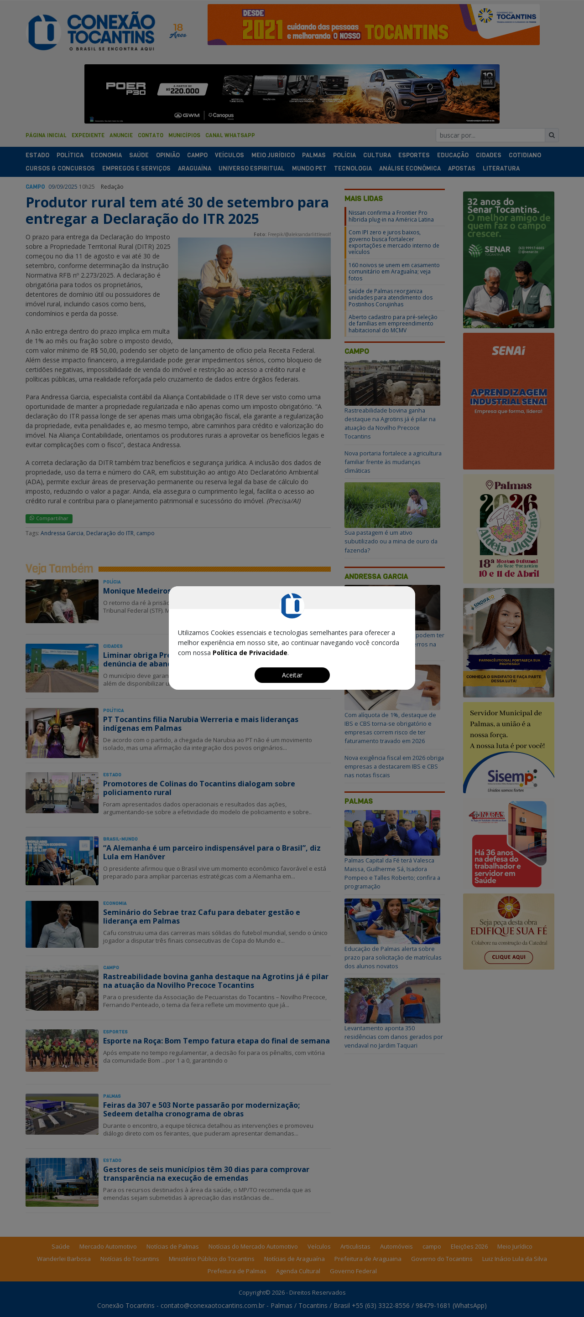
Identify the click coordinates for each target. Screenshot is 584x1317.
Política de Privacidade (250, 652)
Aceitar (292, 675)
